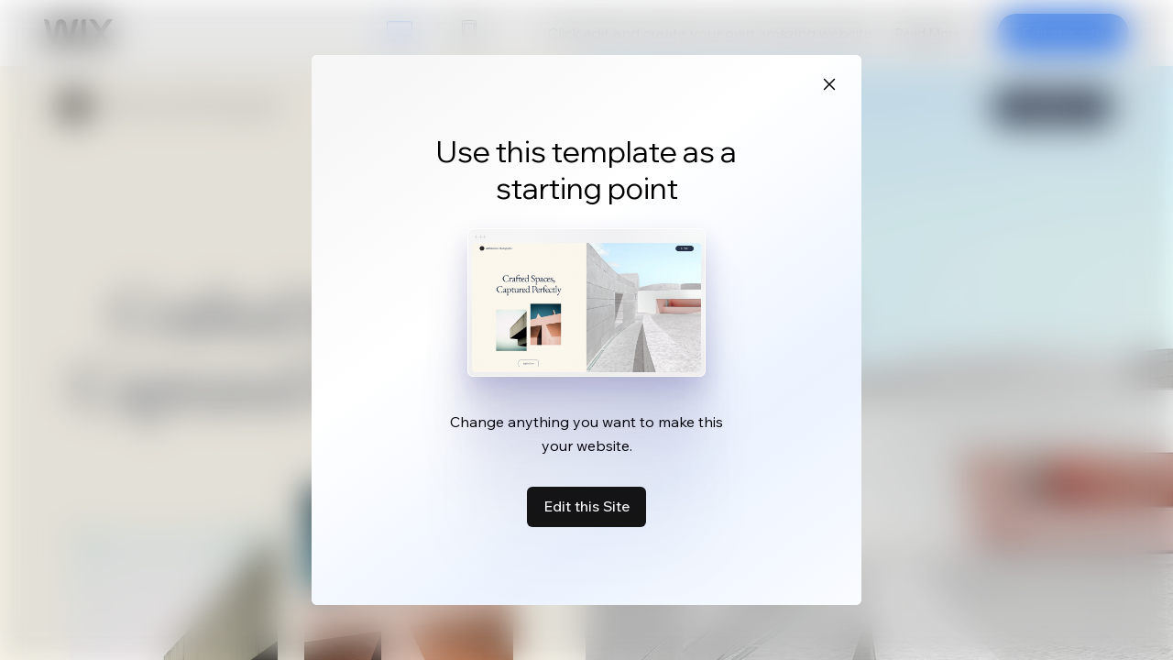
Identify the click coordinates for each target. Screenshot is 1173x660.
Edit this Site (586, 506)
